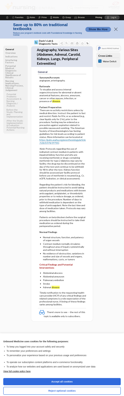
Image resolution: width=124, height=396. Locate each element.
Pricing (98, 3)
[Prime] (42, 3)
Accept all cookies (62, 366)
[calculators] (108, 47)
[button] (80, 3)
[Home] (7, 3)
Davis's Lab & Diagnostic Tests (46, 27)
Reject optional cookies (62, 376)
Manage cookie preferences (62, 385)
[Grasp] (66, 3)
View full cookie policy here (17, 356)
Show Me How (98, 14)
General (9, 34)
